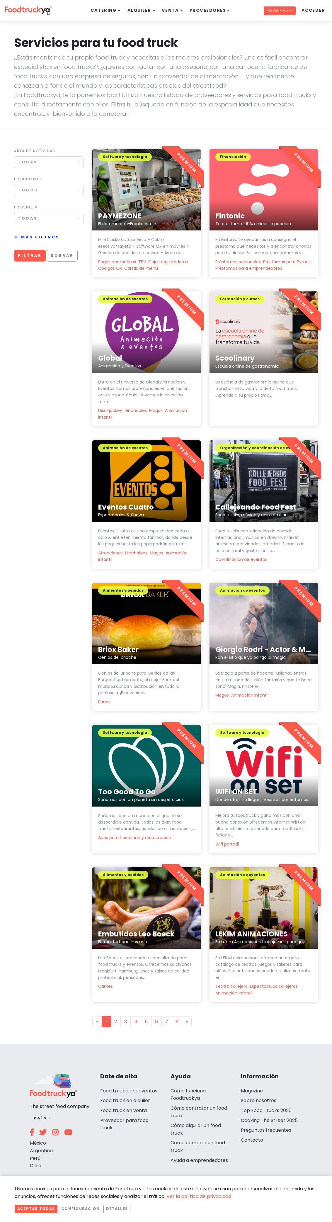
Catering (104, 10)
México (38, 1143)
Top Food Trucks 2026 (266, 1110)
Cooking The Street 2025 (269, 1120)
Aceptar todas (36, 1208)
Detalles (117, 1208)
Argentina (41, 1150)
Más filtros (40, 237)
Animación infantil (249, 695)
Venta (170, 10)
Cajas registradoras (168, 262)
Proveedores (208, 10)
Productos (27, 178)
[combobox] (49, 162)
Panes (104, 702)
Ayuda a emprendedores (199, 1160)
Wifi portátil (227, 844)
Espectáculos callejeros (274, 986)
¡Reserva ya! (279, 10)
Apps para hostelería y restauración (134, 838)
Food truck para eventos (128, 1090)
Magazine (252, 1090)
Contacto (252, 1140)
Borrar (62, 255)
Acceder (313, 10)
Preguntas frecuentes (266, 1130)
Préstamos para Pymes (287, 262)
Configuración (80, 1208)
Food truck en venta (123, 1110)
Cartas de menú (141, 268)
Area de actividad (35, 150)
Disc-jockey (110, 410)
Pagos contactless (117, 262)
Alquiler (139, 10)
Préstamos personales (238, 262)
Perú (35, 1158)
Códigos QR (110, 268)
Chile (35, 1165)
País (40, 1118)
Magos (156, 410)
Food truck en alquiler (125, 1100)
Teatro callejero (231, 986)
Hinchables (136, 410)
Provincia (26, 207)
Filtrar (30, 255)
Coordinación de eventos (241, 559)
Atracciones (110, 553)
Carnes (105, 986)
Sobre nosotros (258, 1100)
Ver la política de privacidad (198, 1196)
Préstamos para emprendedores (248, 268)
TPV (142, 262)
